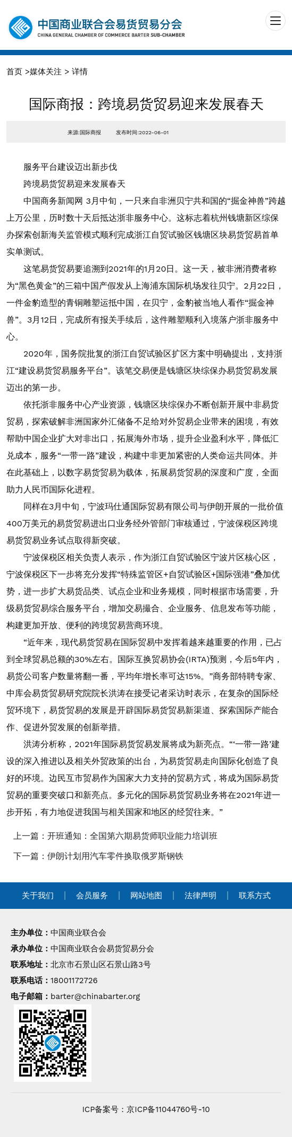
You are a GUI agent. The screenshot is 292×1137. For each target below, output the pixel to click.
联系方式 (255, 895)
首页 (14, 71)
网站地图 (146, 895)
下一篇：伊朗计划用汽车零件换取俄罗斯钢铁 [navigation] (98, 856)
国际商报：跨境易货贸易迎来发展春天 (146, 104)
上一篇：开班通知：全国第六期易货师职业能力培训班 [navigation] (115, 836)
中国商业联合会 (78, 933)
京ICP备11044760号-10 (168, 1109)
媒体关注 (46, 71)
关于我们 (38, 895)
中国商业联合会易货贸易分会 (102, 948)
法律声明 (200, 895)
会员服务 (92, 895)
